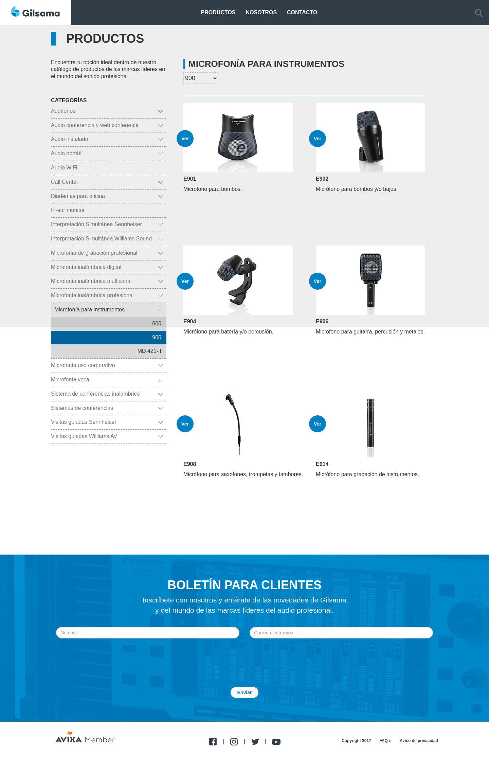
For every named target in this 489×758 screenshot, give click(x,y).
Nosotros (261, 12)
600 (156, 323)
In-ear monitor (68, 210)
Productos (218, 12)
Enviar (244, 692)
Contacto (302, 12)
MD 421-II (149, 351)
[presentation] (244, 655)
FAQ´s (385, 740)
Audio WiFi (64, 167)
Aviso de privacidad (419, 740)
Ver (185, 138)
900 (156, 337)
